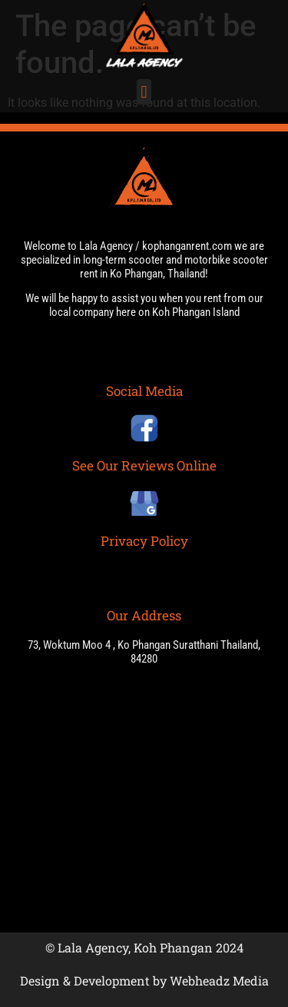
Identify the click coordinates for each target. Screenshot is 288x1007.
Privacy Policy (144, 541)
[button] (144, 92)
